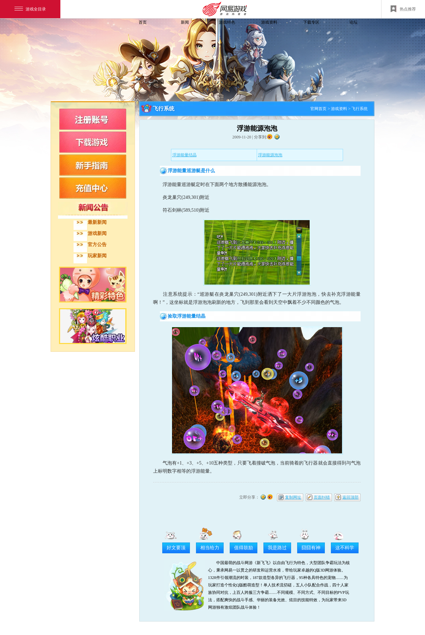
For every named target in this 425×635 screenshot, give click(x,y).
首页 (143, 22)
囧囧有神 (311, 547)
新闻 (185, 22)
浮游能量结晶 (184, 155)
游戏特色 (227, 22)
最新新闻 (97, 222)
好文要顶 (176, 547)
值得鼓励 (243, 547)
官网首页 (318, 108)
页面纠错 (322, 497)
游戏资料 (269, 22)
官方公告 (97, 244)
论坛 (353, 22)
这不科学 (344, 547)
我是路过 (277, 547)
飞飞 (96, 34)
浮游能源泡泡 (270, 155)
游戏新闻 (97, 233)
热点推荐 (403, 8)
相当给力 (209, 547)
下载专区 (311, 22)
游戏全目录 (30, 9)
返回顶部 (350, 497)
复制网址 (293, 497)
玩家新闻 (97, 255)
